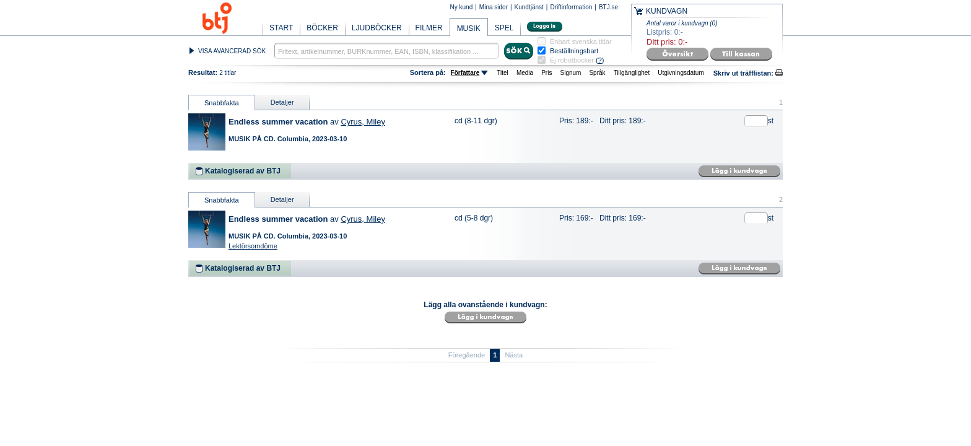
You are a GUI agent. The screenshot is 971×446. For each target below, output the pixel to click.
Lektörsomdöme (253, 246)
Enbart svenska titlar (581, 41)
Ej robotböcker (572, 60)
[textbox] (386, 51)
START (281, 28)
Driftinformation (571, 7)
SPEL (504, 28)
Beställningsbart (574, 51)
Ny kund (461, 7)
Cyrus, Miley (363, 121)
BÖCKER (322, 28)
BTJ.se (608, 7)
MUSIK (469, 28)
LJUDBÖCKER (377, 28)
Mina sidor (493, 7)
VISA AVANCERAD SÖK (232, 51)
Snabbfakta (221, 103)
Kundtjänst (529, 7)
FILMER (429, 28)
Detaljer (282, 102)
